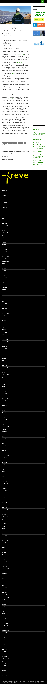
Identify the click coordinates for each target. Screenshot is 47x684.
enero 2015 (4, 507)
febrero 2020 (4, 362)
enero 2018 (4, 422)
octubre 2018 (4, 400)
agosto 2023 (4, 263)
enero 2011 (4, 620)
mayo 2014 (4, 526)
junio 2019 (4, 381)
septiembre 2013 (5, 545)
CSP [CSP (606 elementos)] (34, 138)
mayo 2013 (4, 554)
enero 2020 (4, 365)
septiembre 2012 (5, 573)
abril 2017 (4, 443)
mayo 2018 (4, 412)
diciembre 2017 (5, 424)
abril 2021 (4, 329)
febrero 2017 (4, 448)
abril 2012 (4, 585)
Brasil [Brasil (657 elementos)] (34, 134)
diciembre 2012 (5, 566)
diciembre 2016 (5, 452)
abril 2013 (4, 556)
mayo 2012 (4, 583)
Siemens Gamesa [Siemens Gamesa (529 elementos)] (36, 156)
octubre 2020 (4, 344)
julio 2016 (4, 464)
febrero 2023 (4, 277)
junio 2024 (4, 239)
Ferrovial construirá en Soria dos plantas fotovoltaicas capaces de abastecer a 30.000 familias (15, 158)
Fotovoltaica (4, 25)
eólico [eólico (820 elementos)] (34, 148)
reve (10, 35)
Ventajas (4, 197)
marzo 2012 (4, 587)
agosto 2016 (4, 462)
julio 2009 (4, 663)
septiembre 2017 (5, 431)
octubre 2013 (4, 542)
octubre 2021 (4, 315)
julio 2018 (4, 407)
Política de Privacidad (12, 682)
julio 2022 (4, 294)
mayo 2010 (4, 639)
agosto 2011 (4, 604)
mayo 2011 (4, 611)
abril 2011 (4, 613)
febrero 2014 (4, 533)
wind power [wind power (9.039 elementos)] (37, 164)
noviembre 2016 (5, 455)
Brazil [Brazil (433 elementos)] (36, 134)
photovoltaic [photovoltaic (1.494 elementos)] (36, 155)
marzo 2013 (4, 559)
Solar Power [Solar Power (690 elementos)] (35, 157)
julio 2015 (4, 493)
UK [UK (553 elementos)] (41, 159)
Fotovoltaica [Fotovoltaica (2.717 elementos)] (39, 148)
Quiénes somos (4, 190)
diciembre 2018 (5, 396)
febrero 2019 (4, 391)
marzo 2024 (4, 247)
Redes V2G (5, 207)
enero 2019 (4, 393)
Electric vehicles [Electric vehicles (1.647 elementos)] (37, 139)
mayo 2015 (4, 497)
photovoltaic (21, 142)
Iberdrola (15, 142)
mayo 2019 (4, 384)
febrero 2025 (4, 220)
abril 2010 (4, 642)
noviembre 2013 (5, 540)
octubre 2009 (4, 656)
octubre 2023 (4, 258)
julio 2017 (4, 436)
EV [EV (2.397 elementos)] (39, 146)
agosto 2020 (4, 348)
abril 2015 (4, 500)
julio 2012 (4, 578)
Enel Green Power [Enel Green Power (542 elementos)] (36, 140)
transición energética (21, 62)
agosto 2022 (4, 291)
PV (25, 142)
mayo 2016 (4, 469)
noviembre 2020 (5, 341)
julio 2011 (4, 606)
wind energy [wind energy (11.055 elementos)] (38, 162)
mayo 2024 (4, 242)
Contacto (3, 209)
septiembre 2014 (5, 516)
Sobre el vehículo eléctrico (6, 200)
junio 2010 (4, 637)
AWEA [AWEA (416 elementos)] (44, 133)
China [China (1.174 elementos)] (41, 134)
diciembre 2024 (5, 225)
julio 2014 (4, 521)
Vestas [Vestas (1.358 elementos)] (42, 160)
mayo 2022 (4, 299)
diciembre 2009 (5, 651)
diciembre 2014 (5, 509)
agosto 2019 (4, 377)
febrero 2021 (4, 334)
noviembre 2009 (5, 653)
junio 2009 (4, 665)
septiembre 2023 (5, 261)
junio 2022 (4, 296)
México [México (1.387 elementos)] (41, 151)
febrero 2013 (4, 561)
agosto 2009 (4, 661)
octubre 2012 (4, 571)
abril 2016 (4, 471)
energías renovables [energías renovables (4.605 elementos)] (37, 143)
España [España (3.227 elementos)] (35, 146)
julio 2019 (4, 379)
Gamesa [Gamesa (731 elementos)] (34, 150)
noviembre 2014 (5, 512)
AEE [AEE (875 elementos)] (38, 129)
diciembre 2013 (5, 538)
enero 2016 (4, 478)
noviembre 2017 (5, 426)
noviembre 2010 (5, 625)
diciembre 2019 (5, 367)
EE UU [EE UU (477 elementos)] (36, 138)
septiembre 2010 (5, 630)
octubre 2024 (4, 230)
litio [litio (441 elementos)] (39, 151)
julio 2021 (4, 322)
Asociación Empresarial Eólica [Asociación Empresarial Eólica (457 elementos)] (38, 133)
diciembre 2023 (5, 254)
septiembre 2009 (5, 658)
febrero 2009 (4, 675)
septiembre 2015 (5, 488)
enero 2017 (4, 450)
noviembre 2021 (5, 313)
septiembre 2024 (5, 232)
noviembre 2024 (5, 228)
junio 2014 (4, 523)
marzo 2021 (4, 332)
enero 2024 (4, 251)
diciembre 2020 (5, 339)
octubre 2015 (4, 485)
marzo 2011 (4, 616)
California (4, 142)
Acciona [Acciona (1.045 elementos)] (35, 129)
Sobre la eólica (4, 192)
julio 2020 (4, 351)
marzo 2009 (4, 672)
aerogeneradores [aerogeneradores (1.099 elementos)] (37, 130)
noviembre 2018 (5, 398)
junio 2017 (4, 438)
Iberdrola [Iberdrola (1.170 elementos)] (39, 150)
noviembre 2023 (5, 256)
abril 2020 (4, 358)
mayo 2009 (4, 668)
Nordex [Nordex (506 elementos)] (34, 153)
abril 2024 (4, 244)
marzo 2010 (4, 644)
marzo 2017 (4, 445)
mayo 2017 (4, 441)
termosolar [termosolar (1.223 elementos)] (35, 159)
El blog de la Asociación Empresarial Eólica (27, 681)
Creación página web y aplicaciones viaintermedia (38, 682)
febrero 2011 (4, 618)
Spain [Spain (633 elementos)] (39, 157)
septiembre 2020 (5, 346)
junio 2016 (4, 467)
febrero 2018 (4, 419)
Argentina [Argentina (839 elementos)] (35, 132)
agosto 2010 (4, 632)
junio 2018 (4, 410)
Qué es (4, 195)
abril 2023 (4, 273)
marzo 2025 (4, 218)
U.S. (3, 144)
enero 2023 (4, 280)
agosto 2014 (4, 519)
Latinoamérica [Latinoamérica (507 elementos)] (35, 151)
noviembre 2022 (5, 284)
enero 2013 (4, 564)
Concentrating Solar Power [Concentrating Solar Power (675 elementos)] (38, 136)
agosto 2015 (4, 490)
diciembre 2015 (5, 481)
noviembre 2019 (5, 370)
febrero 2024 (4, 249)
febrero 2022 (4, 306)
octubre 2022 (4, 287)
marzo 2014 (4, 530)
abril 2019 (4, 386)
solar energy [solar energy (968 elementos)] (42, 156)
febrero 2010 (4, 646)
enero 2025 (4, 223)
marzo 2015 (4, 502)
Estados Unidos (11, 98)
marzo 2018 (4, 417)
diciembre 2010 (5, 623)
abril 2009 (4, 670)
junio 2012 (4, 580)
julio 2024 (4, 237)
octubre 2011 (4, 599)
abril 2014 (4, 528)
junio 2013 (4, 552)
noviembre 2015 (5, 483)
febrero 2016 (4, 476)
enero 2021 (4, 336)
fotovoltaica (21, 54)
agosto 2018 (4, 405)
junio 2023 (4, 268)
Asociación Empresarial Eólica (13, 681)
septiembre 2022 (5, 289)
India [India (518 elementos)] (42, 150)
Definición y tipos (6, 202)
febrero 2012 (4, 590)
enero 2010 (4, 649)
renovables (8, 86)
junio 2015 (4, 495)
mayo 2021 (4, 327)
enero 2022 (4, 308)
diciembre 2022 (5, 282)
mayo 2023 (4, 270)
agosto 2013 (4, 547)
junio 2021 (4, 325)
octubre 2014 (4, 514)
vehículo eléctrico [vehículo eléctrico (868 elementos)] (37, 160)
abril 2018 (4, 415)
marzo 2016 (4, 474)
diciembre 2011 (5, 594)
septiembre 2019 (5, 374)
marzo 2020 (4, 360)
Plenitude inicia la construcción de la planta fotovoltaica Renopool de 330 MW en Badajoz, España (15, 151)
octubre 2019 (4, 372)
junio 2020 (4, 353)
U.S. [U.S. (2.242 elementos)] (39, 159)
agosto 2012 (4, 575)
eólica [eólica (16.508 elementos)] (42, 146)
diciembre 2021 (5, 310)
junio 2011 (4, 609)
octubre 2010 (4, 627)
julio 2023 (4, 265)
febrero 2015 (4, 504)
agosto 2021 (4, 320)
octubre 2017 (4, 429)
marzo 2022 (4, 303)
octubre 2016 (4, 457)
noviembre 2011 (5, 597)
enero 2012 (4, 592)
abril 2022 (4, 301)
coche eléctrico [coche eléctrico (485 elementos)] (35, 135)
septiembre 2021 (5, 318)
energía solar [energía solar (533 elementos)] (42, 140)
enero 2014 (4, 535)
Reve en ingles (4, 681)
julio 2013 (4, 549)
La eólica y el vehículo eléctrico (8, 205)
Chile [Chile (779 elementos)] (39, 134)
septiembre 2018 (5, 403)
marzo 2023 (4, 275)
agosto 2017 (4, 433)
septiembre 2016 (5, 459)
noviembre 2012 (5, 568)
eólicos (13, 73)
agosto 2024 (4, 235)
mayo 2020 (4, 355)
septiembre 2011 (5, 601)
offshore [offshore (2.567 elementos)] (38, 153)
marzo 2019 (4, 388)
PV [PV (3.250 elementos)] (40, 155)
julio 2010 (4, 635)
